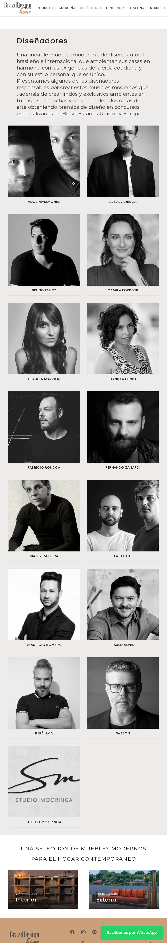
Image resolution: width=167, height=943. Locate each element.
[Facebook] (72, 932)
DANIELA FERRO (123, 379)
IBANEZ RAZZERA (44, 556)
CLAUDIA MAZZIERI (44, 379)
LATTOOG (123, 556)
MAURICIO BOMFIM (44, 645)
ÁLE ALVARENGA (123, 201)
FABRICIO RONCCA (44, 467)
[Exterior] (124, 889)
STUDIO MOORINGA (44, 822)
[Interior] (43, 889)
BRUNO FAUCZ (44, 290)
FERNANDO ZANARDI (123, 467)
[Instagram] (83, 932)
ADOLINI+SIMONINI (44, 201)
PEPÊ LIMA (44, 733)
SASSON (123, 733)
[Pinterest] (94, 932)
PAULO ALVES (123, 645)
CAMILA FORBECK (123, 290)
